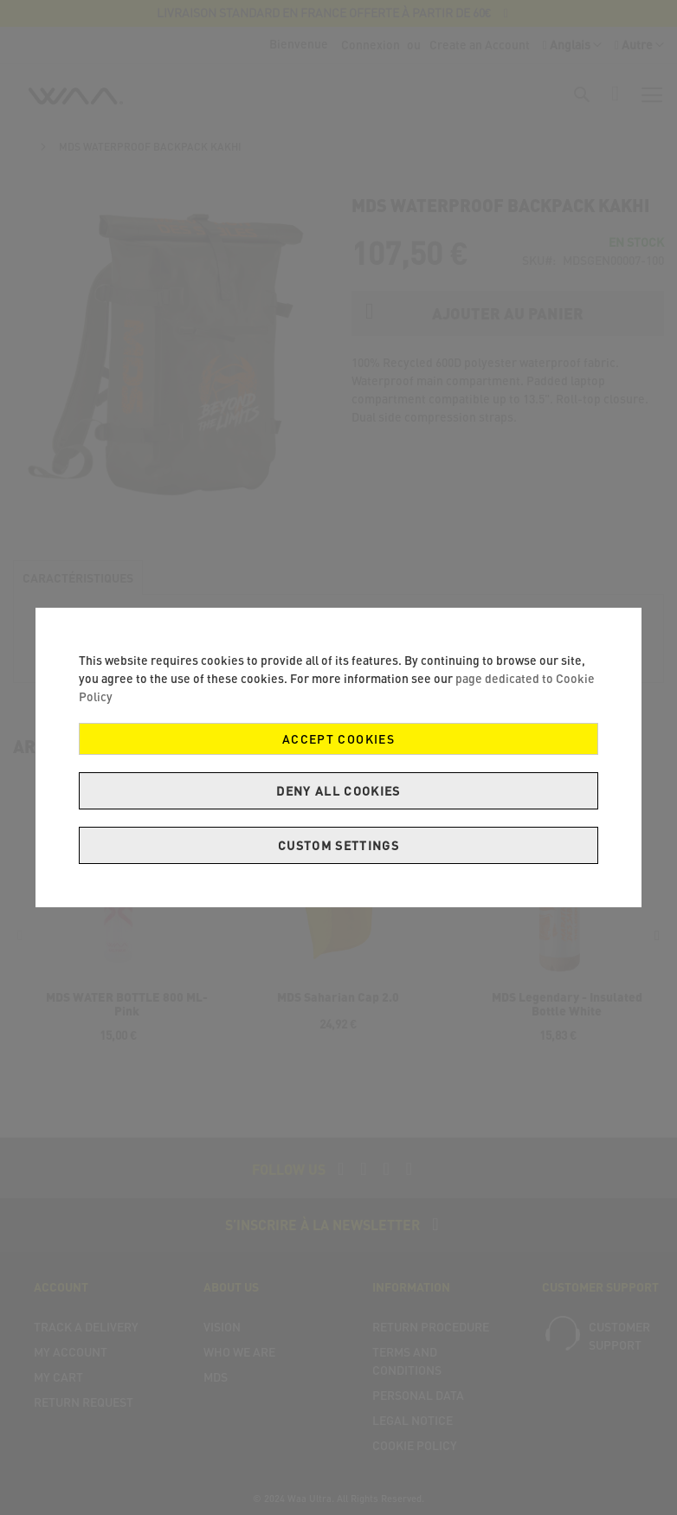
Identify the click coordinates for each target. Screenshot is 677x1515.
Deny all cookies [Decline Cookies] (338, 790)
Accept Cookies (338, 739)
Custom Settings (338, 845)
